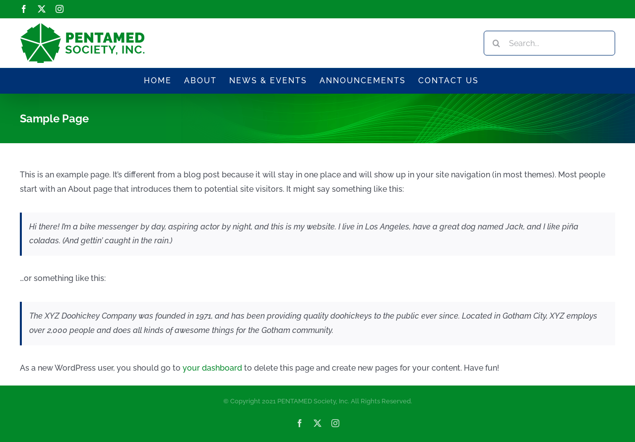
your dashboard (212, 368)
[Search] (496, 43)
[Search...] (549, 43)
